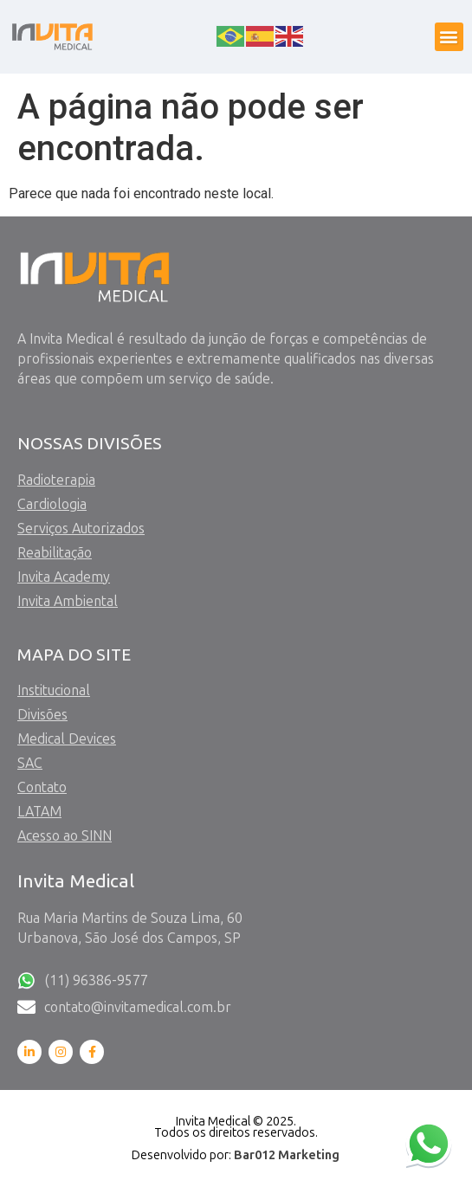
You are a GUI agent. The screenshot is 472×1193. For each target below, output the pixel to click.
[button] (449, 37)
